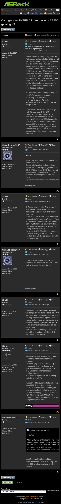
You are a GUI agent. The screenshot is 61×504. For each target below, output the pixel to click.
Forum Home (8, 10)
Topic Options (52, 35)
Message (28, 35)
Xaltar (6, 346)
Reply (29, 44)
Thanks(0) (43, 41)
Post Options (31, 41)
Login (58, 13)
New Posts (51, 10)
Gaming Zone (20, 10)
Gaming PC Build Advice (34, 10)
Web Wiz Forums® (32, 497)
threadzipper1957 (12, 145)
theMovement (10, 417)
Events (39, 13)
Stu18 (6, 41)
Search (32, 13)
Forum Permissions (53, 490)
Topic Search (40, 35)
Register (49, 13)
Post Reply (7, 30)
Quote (54, 41)
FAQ (24, 13)
